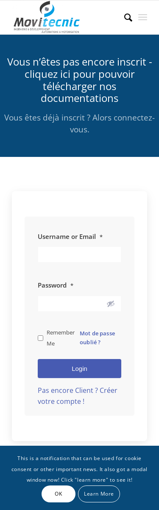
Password (55, 285)
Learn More (99, 493)
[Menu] (142, 17)
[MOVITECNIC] (66, 17)
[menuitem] (124, 17)
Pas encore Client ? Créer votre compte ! (77, 396)
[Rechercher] (124, 17)
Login (79, 368)
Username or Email (70, 236)
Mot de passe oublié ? (97, 337)
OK (58, 493)
